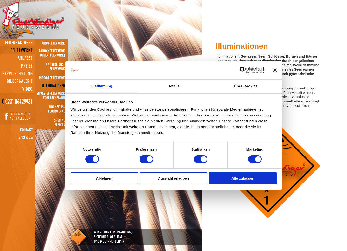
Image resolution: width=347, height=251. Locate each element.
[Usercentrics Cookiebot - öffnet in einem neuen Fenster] (243, 70)
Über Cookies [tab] (246, 86)
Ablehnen (104, 178)
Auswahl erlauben (173, 178)
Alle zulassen (242, 178)
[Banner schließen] (275, 70)
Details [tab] (173, 86)
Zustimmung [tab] (101, 86)
